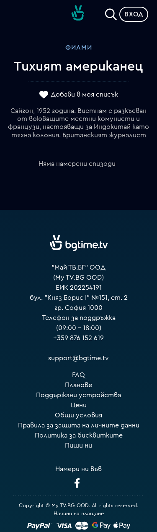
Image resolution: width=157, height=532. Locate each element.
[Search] (111, 12)
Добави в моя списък (84, 94)
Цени (79, 405)
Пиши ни (78, 445)
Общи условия (78, 415)
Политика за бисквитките (79, 435)
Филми (78, 47)
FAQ (78, 375)
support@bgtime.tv (78, 358)
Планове (78, 385)
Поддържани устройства (78, 395)
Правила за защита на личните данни (78, 425)
